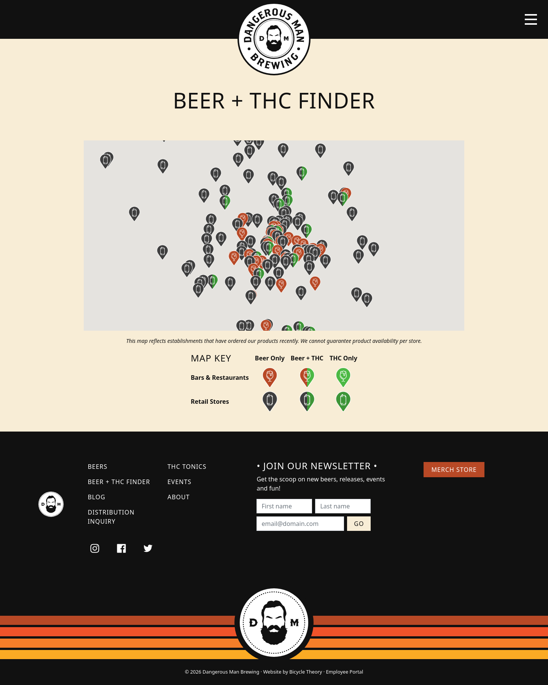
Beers (97, 466)
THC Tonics (187, 466)
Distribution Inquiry (111, 517)
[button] (270, 283)
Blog (96, 497)
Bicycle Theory (305, 671)
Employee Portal (344, 671)
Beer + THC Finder (119, 482)
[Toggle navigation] (531, 19)
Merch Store (454, 469)
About (178, 497)
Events (179, 482)
